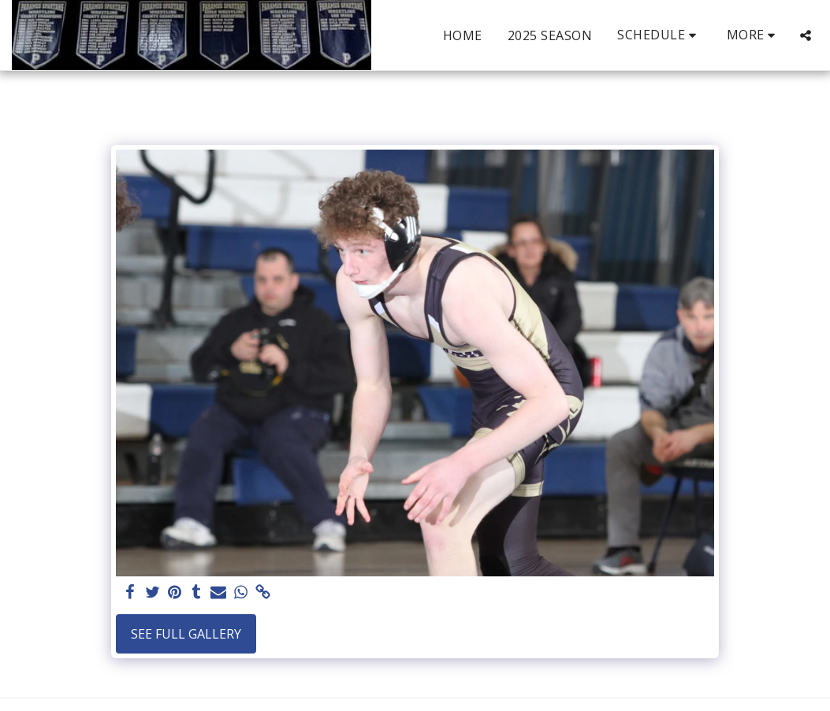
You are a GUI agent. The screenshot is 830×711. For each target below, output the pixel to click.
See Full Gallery (186, 633)
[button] (659, 35)
